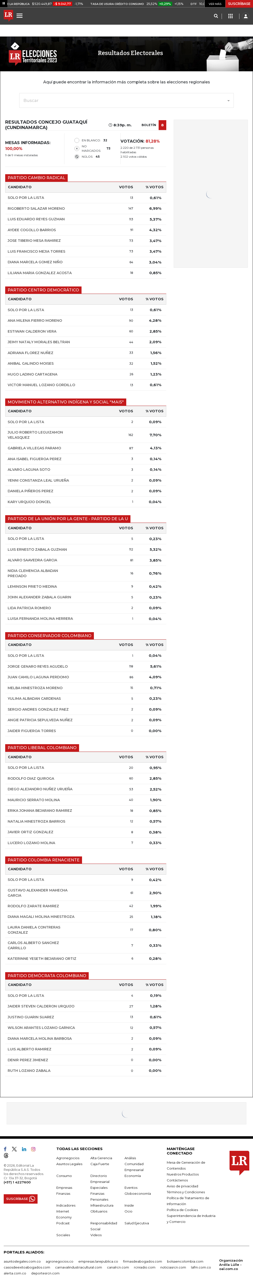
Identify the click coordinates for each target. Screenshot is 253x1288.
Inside (129, 1205)
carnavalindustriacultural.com (78, 1267)
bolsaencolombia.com (185, 1261)
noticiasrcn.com (173, 1267)
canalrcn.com (118, 1267)
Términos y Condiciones (186, 1192)
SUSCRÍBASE (239, 3)
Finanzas (63, 1193)
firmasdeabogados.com (142, 1261)
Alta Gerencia (101, 1158)
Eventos (131, 1188)
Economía (133, 1176)
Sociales (63, 1235)
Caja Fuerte (99, 1164)
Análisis (130, 1158)
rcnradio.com (144, 1267)
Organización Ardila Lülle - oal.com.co (231, 1264)
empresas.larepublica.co (98, 1261)
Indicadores (65, 1205)
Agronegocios (67, 1158)
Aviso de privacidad (182, 1186)
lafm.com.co (201, 1267)
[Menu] (20, 15)
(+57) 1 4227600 (17, 1182)
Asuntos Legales (69, 1164)
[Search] (215, 16)
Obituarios (98, 1211)
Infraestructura (101, 1205)
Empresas (64, 1188)
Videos (96, 1235)
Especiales (98, 1188)
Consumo (64, 1176)
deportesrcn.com (45, 1273)
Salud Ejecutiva (137, 1223)
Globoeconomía (138, 1193)
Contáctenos (177, 1180)
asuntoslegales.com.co (22, 1261)
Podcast (63, 1223)
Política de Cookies (182, 1210)
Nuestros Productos (183, 1174)
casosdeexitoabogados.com (27, 1267)
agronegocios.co (59, 1261)
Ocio (128, 1211)
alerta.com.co (15, 1273)
